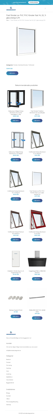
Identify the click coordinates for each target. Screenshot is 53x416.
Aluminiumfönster (23, 65)
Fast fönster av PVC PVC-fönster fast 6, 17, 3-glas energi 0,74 (37, 192)
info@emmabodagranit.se (13, 350)
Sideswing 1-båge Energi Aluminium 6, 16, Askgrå (16, 152)
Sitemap (8, 404)
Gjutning (8, 368)
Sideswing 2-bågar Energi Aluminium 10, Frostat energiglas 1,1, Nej (15, 112)
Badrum (8, 359)
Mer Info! (12, 73)
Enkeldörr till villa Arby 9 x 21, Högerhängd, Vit (16, 271)
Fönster (15, 65)
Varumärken (9, 380)
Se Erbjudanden (34, 2)
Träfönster (31, 65)
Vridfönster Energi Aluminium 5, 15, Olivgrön (37, 152)
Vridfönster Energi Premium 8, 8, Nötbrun (16, 232)
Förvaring (9, 365)
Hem (7, 20)
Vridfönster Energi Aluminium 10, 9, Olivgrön (15, 191)
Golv (7, 371)
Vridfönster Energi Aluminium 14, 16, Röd (37, 232)
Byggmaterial (10, 382)
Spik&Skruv (9, 377)
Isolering (8, 374)
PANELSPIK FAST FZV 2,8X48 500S (37, 311)
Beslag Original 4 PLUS (15, 310)
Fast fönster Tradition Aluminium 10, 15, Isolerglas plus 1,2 (37, 112)
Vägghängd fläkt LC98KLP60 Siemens (37, 271)
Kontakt (8, 396)
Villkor (8, 399)
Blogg (8, 393)
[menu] (45, 8)
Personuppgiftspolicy (12, 401)
